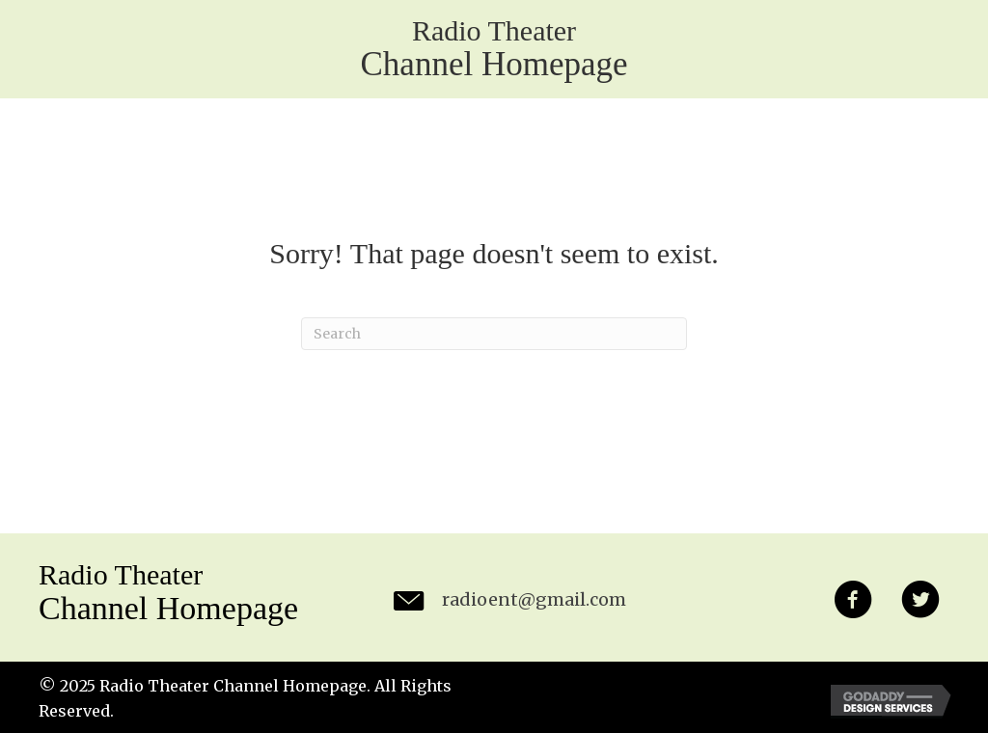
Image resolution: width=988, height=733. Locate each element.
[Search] (494, 333)
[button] (853, 603)
